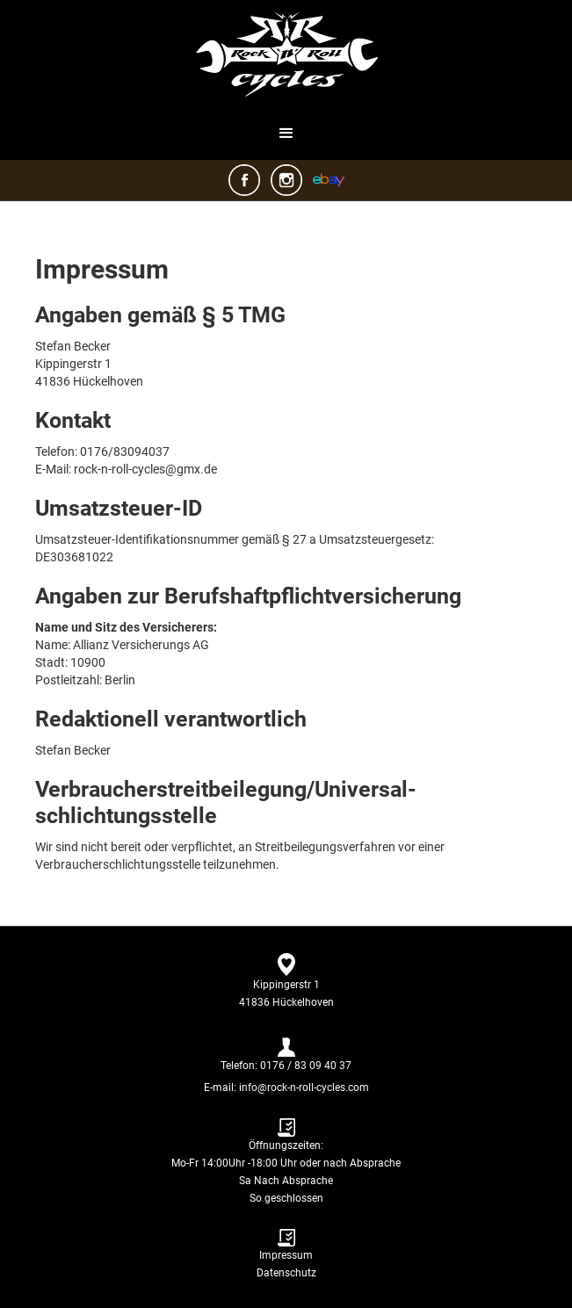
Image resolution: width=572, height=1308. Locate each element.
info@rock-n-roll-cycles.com (302, 1087)
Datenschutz (286, 1273)
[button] (286, 133)
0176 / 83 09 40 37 (305, 1065)
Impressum (286, 1255)
